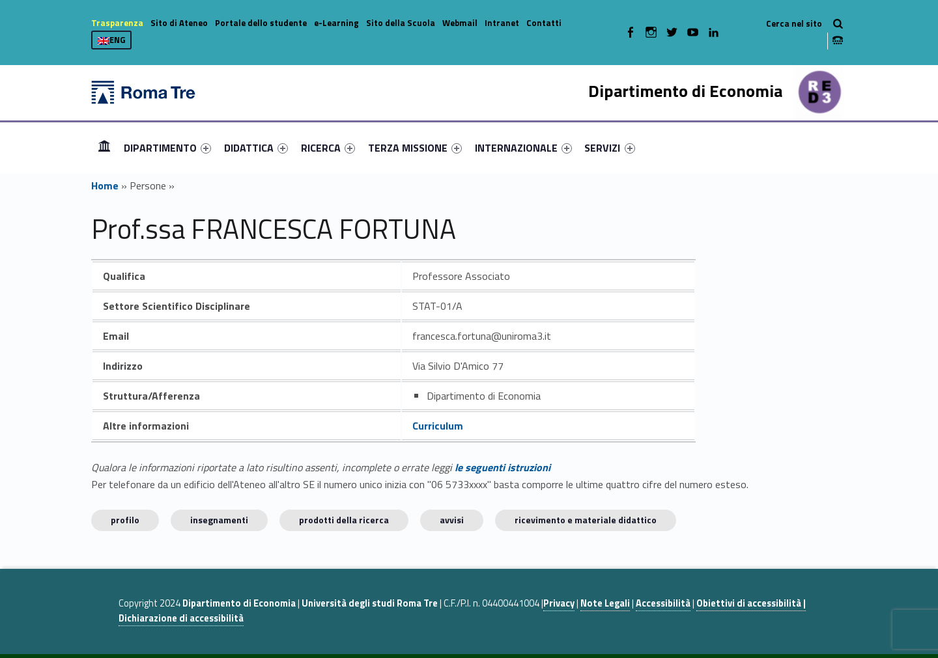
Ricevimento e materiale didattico (586, 520)
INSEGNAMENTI (219, 520)
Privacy (559, 603)
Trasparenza (117, 22)
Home (104, 147)
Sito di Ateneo (179, 22)
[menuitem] (104, 148)
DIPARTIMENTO (167, 148)
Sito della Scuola (400, 22)
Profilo (125, 520)
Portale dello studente (261, 22)
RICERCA (328, 148)
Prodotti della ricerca (344, 520)
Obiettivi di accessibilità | (751, 603)
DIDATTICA (256, 148)
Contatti (543, 22)
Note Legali (605, 603)
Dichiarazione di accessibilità (181, 618)
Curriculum (437, 425)
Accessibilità (663, 603)
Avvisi (452, 520)
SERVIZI (609, 148)
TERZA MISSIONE (415, 148)
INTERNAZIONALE (523, 148)
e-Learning (336, 22)
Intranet (502, 22)
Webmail (459, 22)
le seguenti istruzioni (502, 467)
